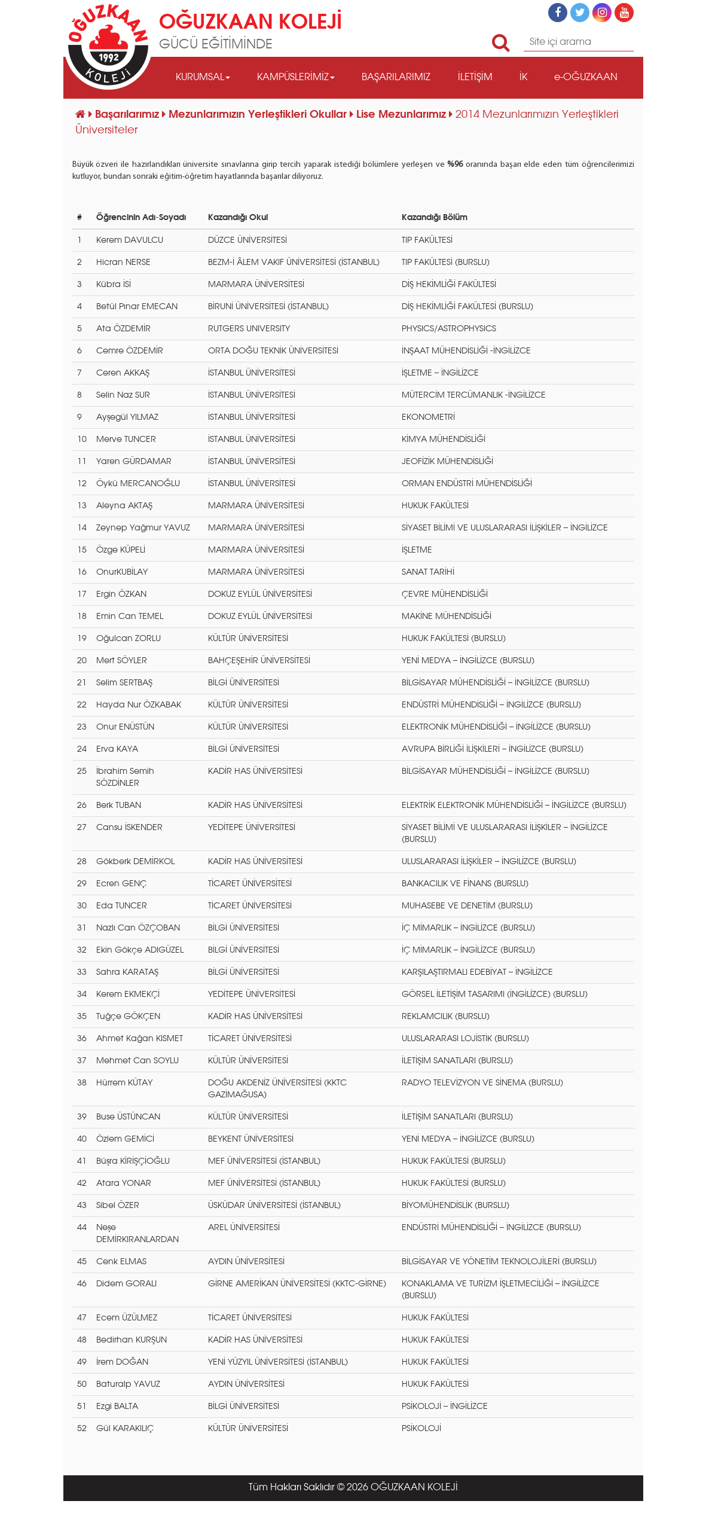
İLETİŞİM (475, 78)
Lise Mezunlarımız (402, 114)
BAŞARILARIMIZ (396, 78)
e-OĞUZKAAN (586, 78)
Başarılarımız (128, 114)
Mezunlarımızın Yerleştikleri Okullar (259, 114)
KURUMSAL (203, 78)
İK (523, 78)
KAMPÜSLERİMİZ (296, 78)
